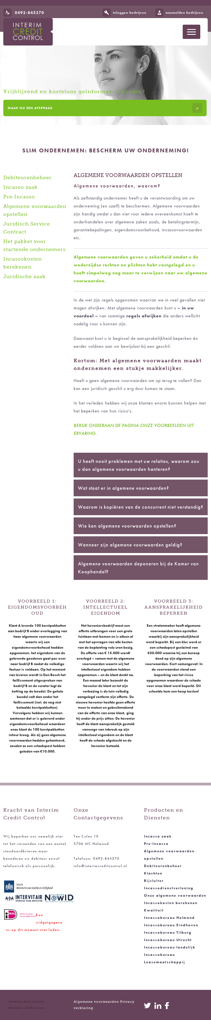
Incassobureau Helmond (169, 917)
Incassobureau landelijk (169, 947)
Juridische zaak (24, 276)
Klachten (153, 873)
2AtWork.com (34, 1008)
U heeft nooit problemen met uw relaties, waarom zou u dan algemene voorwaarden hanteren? (138, 465)
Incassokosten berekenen (171, 903)
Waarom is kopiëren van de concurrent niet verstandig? (140, 507)
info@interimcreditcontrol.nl (100, 866)
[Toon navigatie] (191, 32)
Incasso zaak (20, 187)
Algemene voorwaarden (96, 1002)
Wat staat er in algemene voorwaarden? (123, 488)
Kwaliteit (154, 910)
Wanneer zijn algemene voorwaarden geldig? (130, 545)
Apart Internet (33, 1001)
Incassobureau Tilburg (167, 932)
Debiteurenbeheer (27, 178)
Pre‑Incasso (19, 197)
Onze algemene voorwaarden (175, 895)
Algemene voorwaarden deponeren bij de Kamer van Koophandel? (138, 567)
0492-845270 (29, 12)
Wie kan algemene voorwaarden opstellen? (127, 526)
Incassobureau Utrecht (168, 940)
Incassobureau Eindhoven (171, 925)
